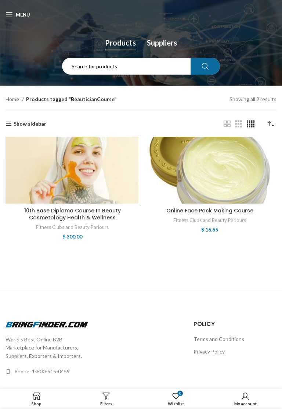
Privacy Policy (209, 351)
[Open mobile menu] (18, 14)
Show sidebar (30, 124)
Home (13, 99)
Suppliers (162, 42)
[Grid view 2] (227, 124)
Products (120, 42)
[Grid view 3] (238, 124)
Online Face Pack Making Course (209, 210)
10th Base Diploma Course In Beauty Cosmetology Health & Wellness (72, 214)
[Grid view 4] (250, 124)
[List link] (47, 371)
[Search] (141, 66)
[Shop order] (270, 123)
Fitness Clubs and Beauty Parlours (72, 227)
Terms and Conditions (219, 339)
